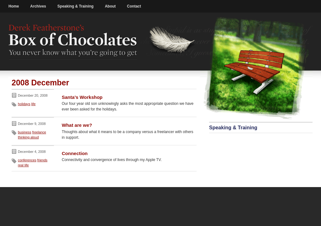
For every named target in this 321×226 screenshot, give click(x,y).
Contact (134, 6)
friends (42, 160)
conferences (27, 160)
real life (23, 165)
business (24, 132)
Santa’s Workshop (82, 97)
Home (13, 6)
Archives (38, 6)
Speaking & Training (75, 6)
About (110, 6)
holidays (24, 104)
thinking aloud (28, 137)
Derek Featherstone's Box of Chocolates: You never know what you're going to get (73, 42)
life (33, 104)
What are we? (77, 125)
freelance (39, 132)
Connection (75, 153)
